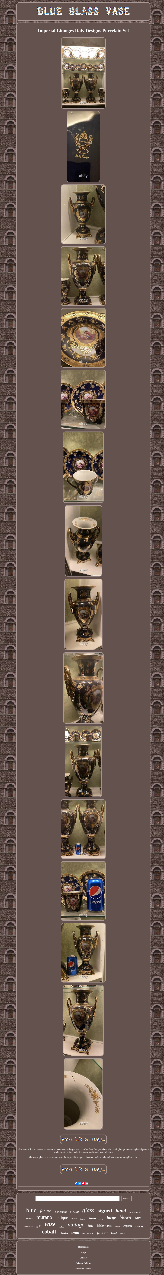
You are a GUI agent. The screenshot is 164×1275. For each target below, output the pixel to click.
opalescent (135, 1212)
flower (82, 1219)
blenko (64, 1233)
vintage (76, 1224)
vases (117, 1226)
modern (29, 1218)
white (101, 1219)
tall (90, 1225)
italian (61, 1227)
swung (74, 1211)
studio (74, 1218)
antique (62, 1217)
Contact (83, 1257)
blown (125, 1217)
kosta (92, 1218)
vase (50, 1224)
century (139, 1226)
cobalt (49, 1232)
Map (83, 1252)
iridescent (104, 1225)
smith (75, 1233)
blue (31, 1210)
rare (138, 1218)
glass (88, 1210)
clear (122, 1233)
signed (105, 1210)
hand (121, 1210)
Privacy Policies (83, 1263)
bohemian (61, 1211)
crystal (127, 1226)
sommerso (28, 1226)
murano (44, 1217)
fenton (45, 1210)
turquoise (88, 1233)
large (111, 1217)
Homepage (83, 1246)
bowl (114, 1233)
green (102, 1233)
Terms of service (83, 1268)
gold (38, 1226)
